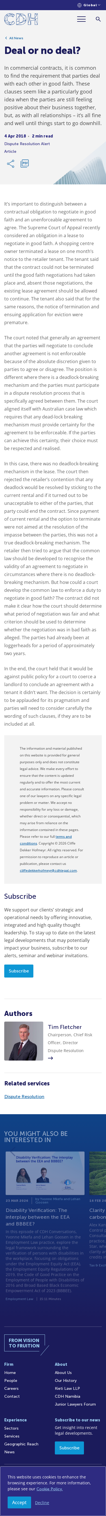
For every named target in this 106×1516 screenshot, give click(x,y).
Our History (66, 1380)
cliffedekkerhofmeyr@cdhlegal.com (48, 870)
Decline (42, 1502)
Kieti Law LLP (67, 1388)
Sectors (11, 1428)
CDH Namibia (67, 1396)
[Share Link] (11, 164)
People (10, 1380)
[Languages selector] (88, 5)
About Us (63, 1372)
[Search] (98, 19)
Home (10, 1372)
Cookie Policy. (49, 1489)
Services (12, 1436)
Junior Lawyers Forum (75, 1404)
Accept (19, 1502)
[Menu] (83, 19)
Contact (12, 1396)
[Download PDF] (24, 164)
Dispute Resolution (24, 1096)
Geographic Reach (21, 1444)
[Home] (21, 20)
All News (16, 38)
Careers (11, 1388)
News (9, 1452)
